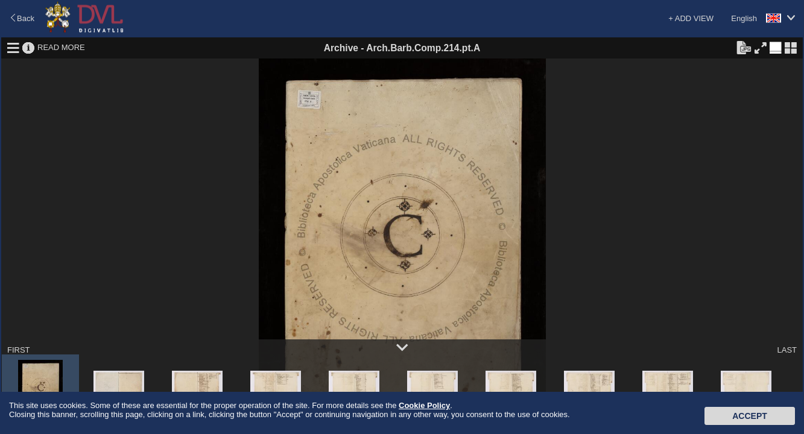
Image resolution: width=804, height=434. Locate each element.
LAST (787, 349)
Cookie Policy (424, 405)
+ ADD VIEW (691, 18)
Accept (749, 416)
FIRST (18, 349)
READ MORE (61, 47)
